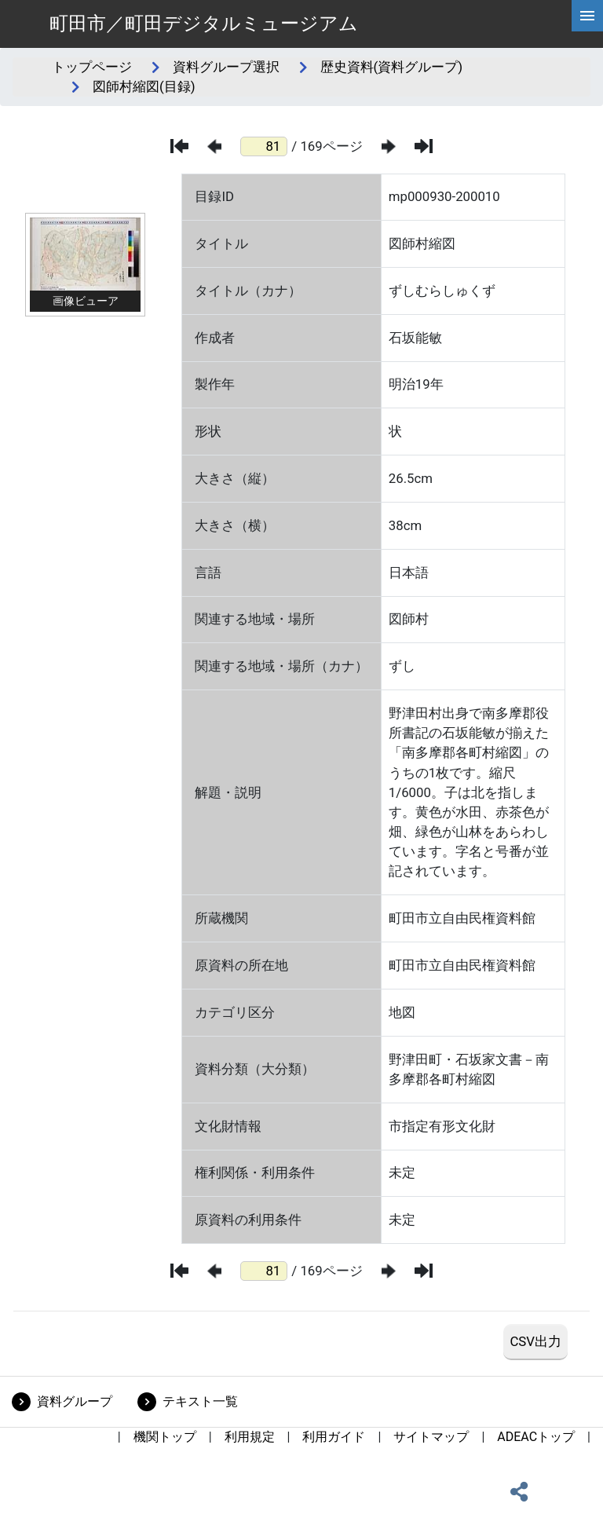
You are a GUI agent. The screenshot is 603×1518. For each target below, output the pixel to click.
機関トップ (164, 1436)
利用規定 (250, 1436)
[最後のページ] (424, 146)
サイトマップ (431, 1436)
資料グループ (74, 1401)
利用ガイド (333, 1436)
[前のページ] (214, 146)
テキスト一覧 (200, 1401)
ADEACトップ (536, 1436)
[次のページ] (389, 146)
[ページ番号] (263, 146)
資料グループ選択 (226, 67)
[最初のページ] (179, 146)
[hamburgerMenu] (587, 15)
